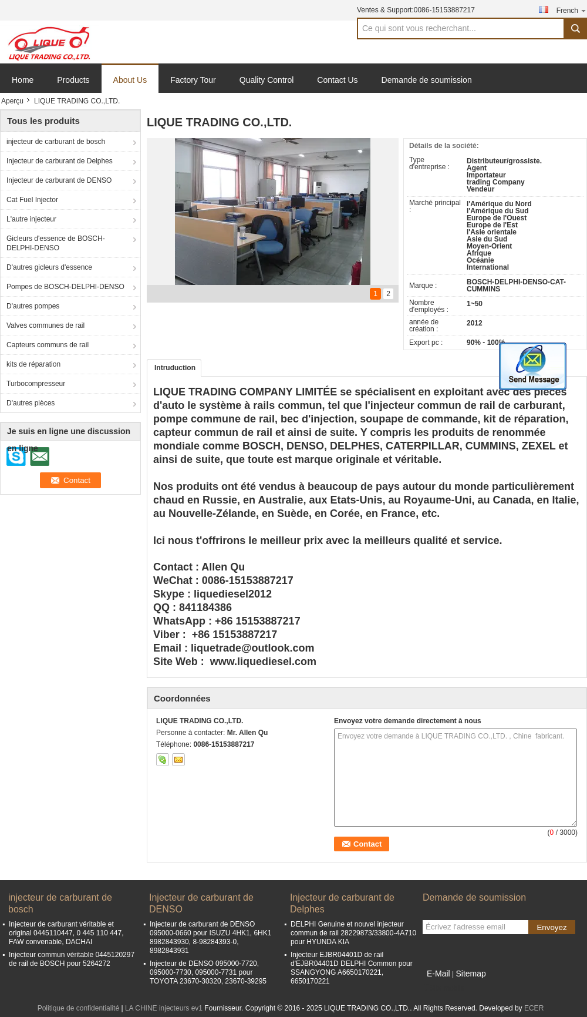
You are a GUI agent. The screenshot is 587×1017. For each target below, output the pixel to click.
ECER (534, 1008)
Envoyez (551, 927)
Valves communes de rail (45, 325)
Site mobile (443, 988)
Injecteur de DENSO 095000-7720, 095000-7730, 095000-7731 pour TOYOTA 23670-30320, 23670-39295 (208, 972)
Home (22, 80)
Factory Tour (193, 80)
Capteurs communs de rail (47, 345)
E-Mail (438, 973)
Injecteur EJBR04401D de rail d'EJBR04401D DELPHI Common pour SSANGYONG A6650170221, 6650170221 (352, 968)
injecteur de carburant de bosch (55, 141)
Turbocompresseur (35, 384)
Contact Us (337, 80)
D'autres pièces (30, 403)
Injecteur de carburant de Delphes (59, 161)
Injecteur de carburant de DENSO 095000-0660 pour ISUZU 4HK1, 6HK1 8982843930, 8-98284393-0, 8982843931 (210, 937)
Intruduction (174, 368)
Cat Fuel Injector (32, 200)
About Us (130, 80)
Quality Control (266, 80)
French (571, 10)
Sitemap (470, 973)
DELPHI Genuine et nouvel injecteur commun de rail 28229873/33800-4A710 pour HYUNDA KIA (353, 933)
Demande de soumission (427, 80)
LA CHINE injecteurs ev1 (164, 1008)
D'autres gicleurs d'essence (49, 267)
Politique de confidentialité (78, 1008)
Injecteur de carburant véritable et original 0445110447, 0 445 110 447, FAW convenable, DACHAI (66, 933)
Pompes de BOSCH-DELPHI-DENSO (65, 287)
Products (73, 80)
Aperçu (12, 101)
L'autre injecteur (31, 219)
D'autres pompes (32, 306)
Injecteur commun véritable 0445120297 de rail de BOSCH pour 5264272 (71, 959)
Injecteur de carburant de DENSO (59, 180)
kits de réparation (33, 364)
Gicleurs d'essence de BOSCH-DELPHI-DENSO (55, 243)
